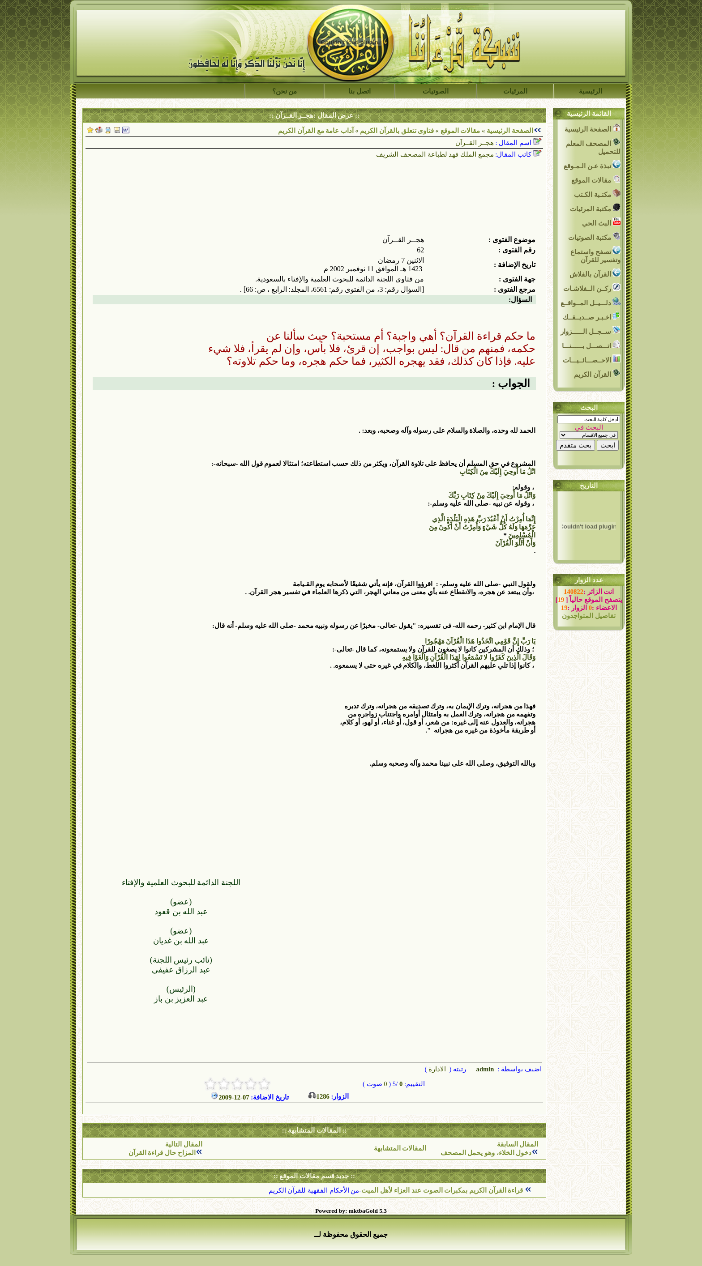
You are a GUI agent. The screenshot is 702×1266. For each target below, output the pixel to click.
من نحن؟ (284, 91)
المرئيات (515, 91)
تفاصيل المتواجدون (589, 615)
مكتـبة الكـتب (597, 193)
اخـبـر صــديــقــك (592, 316)
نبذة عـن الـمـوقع (592, 165)
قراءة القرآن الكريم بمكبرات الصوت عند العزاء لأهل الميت (443, 1190)
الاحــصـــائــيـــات (592, 359)
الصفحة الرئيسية (510, 130)
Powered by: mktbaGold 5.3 (351, 1210)
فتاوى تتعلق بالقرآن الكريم (397, 130)
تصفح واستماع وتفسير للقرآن (595, 255)
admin (484, 1069)
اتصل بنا (359, 91)
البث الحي (601, 222)
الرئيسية (590, 91)
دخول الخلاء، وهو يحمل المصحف (486, 1152)
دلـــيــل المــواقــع (591, 302)
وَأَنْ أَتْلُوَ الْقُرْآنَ (515, 543)
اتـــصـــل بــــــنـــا (591, 345)
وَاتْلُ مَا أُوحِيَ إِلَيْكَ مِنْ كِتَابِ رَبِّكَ (491, 495)
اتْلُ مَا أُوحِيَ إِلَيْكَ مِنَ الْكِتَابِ (497, 471)
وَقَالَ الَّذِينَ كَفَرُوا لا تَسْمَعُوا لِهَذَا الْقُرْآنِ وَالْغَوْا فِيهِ (468, 657)
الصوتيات (436, 91)
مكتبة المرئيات (595, 208)
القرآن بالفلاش (595, 273)
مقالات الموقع (459, 130)
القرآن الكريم (597, 373)
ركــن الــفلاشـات (592, 287)
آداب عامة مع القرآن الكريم (316, 130)
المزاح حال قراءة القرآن (162, 1152)
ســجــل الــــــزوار (591, 330)
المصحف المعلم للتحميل (593, 146)
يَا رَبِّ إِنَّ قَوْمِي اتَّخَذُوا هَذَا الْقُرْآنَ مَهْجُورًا (480, 641)
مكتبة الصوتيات (594, 236)
